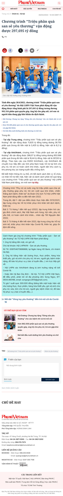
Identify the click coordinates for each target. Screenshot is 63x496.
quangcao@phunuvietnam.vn (27, 456)
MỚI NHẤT (13, 8)
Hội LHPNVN (35, 479)
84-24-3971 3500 (17, 439)
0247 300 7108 (28, 460)
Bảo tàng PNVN (47, 479)
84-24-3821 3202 (36, 439)
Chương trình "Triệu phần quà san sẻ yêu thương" (25, 351)
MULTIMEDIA (42, 8)
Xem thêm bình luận (10, 388)
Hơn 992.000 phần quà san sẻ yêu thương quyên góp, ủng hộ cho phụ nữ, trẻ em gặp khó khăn (32, 126)
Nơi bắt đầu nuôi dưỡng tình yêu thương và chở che (22, 131)
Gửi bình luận (50, 379)
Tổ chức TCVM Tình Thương (31, 485)
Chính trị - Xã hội (18, 14)
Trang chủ (5, 14)
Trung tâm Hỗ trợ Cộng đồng (32, 482)
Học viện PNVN (51, 482)
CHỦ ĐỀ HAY (11, 402)
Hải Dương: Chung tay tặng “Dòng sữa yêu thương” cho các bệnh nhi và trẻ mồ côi (32, 120)
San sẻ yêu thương (52, 351)
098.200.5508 (25, 453)
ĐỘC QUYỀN (27, 8)
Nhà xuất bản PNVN (12, 482)
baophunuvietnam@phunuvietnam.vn (21, 445)
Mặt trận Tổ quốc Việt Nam (19, 479)
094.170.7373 (20, 442)
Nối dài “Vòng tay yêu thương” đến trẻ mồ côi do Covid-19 (32, 300)
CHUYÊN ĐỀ (57, 8)
